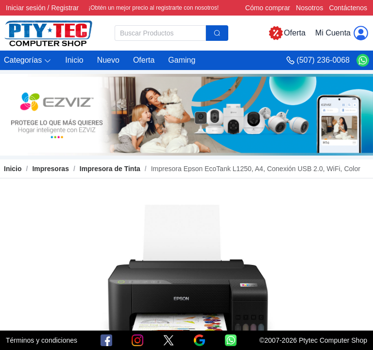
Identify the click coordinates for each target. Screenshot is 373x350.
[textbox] (160, 33)
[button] (27, 60)
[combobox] (171, 33)
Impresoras (50, 169)
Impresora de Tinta (110, 169)
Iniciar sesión (26, 8)
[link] (50, 168)
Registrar (65, 8)
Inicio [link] (13, 168)
